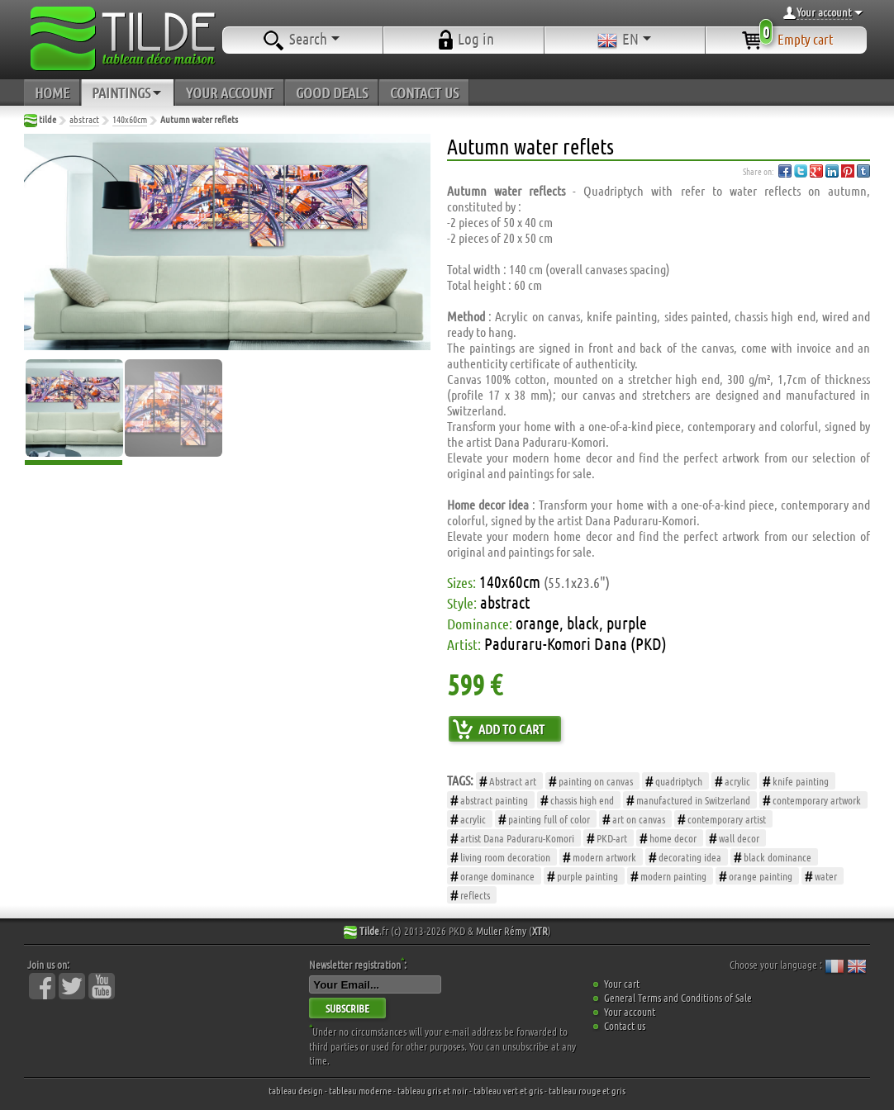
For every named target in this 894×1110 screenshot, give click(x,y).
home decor (673, 838)
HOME (52, 92)
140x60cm (129, 119)
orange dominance (497, 876)
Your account (629, 1011)
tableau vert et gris (508, 1090)
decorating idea (690, 857)
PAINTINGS (128, 92)
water (826, 876)
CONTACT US (424, 92)
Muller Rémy (501, 930)
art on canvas (638, 819)
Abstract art (512, 781)
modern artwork (604, 857)
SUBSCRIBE (347, 1008)
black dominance (777, 857)
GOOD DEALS (332, 92)
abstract (84, 119)
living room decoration (505, 857)
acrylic (737, 781)
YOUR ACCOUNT (229, 92)
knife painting (801, 781)
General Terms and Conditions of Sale (678, 997)
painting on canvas (596, 781)
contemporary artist (726, 819)
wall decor (739, 838)
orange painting (760, 876)
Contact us (624, 1025)
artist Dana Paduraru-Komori (517, 838)
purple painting (587, 876)
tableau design (296, 1090)
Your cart (622, 983)
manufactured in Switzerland (693, 800)
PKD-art (612, 838)
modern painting (673, 876)
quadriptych (678, 781)
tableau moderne (360, 1090)
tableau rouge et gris (587, 1090)
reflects (475, 895)
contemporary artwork (817, 800)
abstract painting (494, 800)
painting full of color (549, 819)
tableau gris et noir (432, 1090)
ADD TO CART (511, 729)
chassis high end (582, 800)
